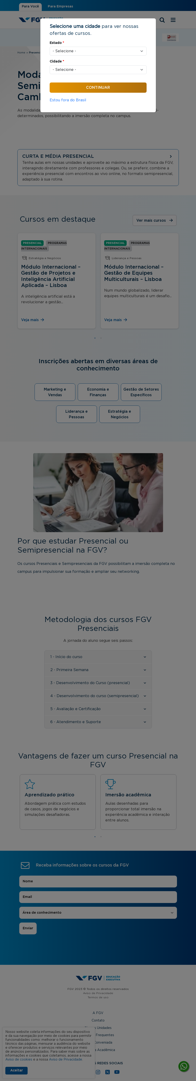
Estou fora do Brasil (68, 100)
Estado (57, 43)
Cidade (57, 61)
